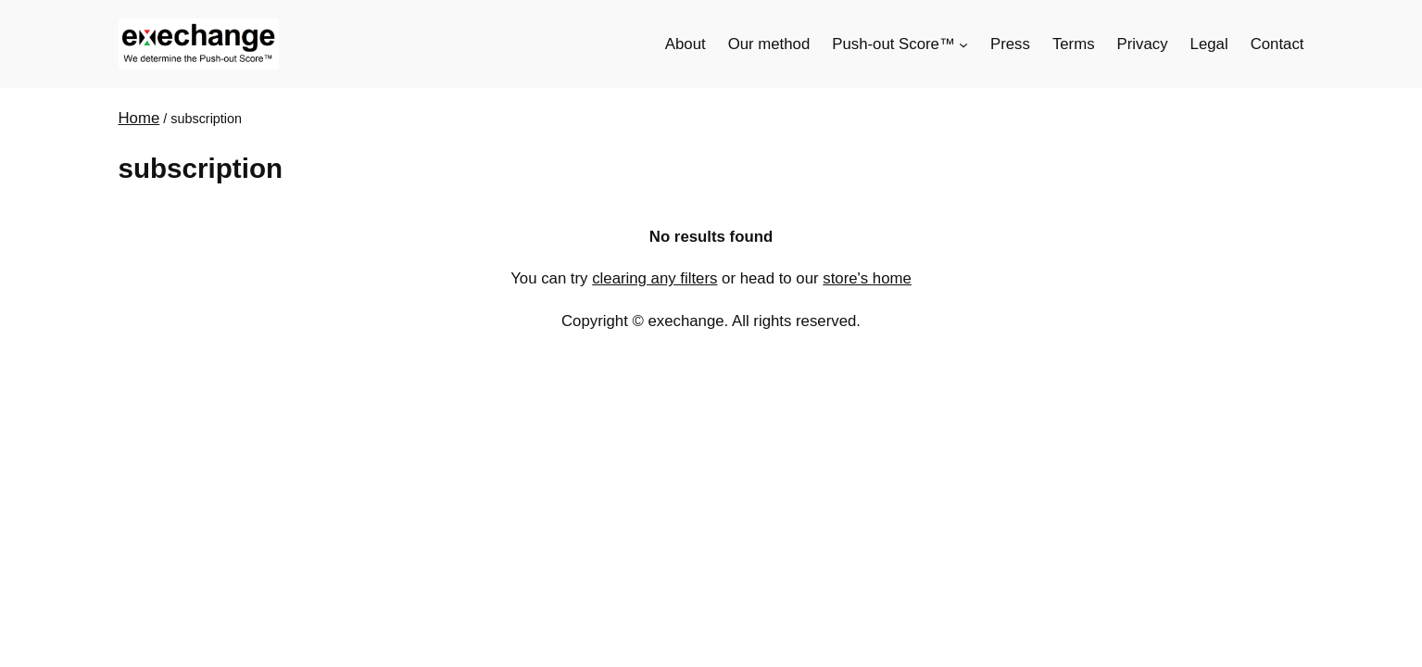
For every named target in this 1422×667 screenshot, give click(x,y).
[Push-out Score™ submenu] (963, 44)
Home (139, 118)
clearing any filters (654, 278)
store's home (867, 278)
